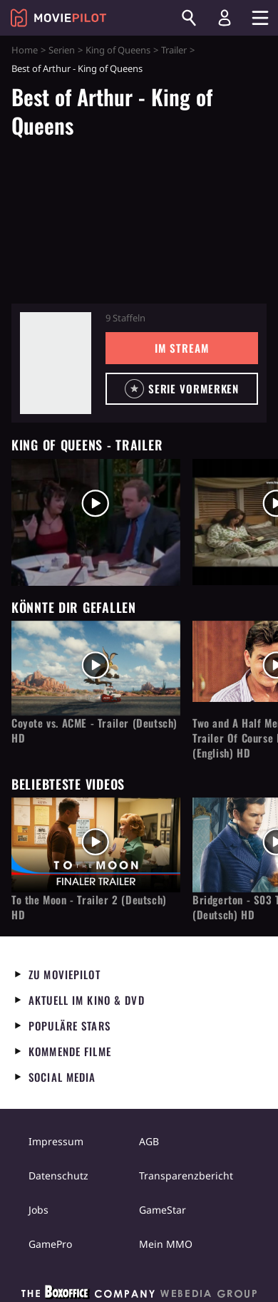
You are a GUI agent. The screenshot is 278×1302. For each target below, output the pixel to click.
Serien (61, 49)
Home (24, 49)
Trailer (174, 49)
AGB (149, 1141)
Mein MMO (165, 1244)
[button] (181, 389)
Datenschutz (58, 1175)
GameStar (162, 1209)
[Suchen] (189, 18)
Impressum (56, 1141)
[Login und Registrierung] (224, 18)
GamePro (50, 1244)
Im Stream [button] (181, 348)
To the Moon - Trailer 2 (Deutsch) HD (89, 907)
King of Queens (118, 49)
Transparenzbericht (186, 1175)
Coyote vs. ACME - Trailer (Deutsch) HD (94, 730)
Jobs (38, 1209)
